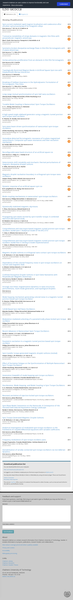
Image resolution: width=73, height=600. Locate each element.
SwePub (13, 482)
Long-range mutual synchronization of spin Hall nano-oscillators (28, 94)
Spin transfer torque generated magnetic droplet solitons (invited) (29, 353)
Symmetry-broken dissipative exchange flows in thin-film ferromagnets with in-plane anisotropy (33, 49)
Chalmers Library (7, 561)
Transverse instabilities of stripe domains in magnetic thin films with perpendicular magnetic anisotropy (30, 37)
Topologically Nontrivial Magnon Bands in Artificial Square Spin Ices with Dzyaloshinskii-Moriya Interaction (32, 71)
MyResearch (49, 472)
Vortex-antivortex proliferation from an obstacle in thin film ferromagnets (33, 60)
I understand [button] (64, 4)
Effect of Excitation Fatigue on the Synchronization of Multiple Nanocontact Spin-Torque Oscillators (33, 364)
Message (5, 504)
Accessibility (6, 550)
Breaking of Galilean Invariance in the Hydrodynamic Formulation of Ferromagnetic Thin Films (30, 83)
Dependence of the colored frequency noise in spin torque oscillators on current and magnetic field (32, 264)
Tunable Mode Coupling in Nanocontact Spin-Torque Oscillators (28, 104)
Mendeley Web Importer (11, 479)
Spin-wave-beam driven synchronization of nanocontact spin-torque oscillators (30, 127)
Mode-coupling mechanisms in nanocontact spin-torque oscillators (29, 196)
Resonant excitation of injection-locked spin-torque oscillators (28, 395)
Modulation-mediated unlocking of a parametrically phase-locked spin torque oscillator (34, 320)
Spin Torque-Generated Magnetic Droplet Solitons (23, 417)
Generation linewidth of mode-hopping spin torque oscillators (28, 375)
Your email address (8, 524)
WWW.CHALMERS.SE (8, 576)
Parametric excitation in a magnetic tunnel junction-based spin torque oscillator (31, 342)
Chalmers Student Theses (10, 565)
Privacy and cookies (8, 548)
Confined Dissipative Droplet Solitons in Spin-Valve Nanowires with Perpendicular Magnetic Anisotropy (29, 276)
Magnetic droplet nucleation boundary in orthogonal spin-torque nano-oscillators (31, 175)
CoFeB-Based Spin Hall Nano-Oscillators (18, 309)
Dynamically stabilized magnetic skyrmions (20, 206)
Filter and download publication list (14, 469)
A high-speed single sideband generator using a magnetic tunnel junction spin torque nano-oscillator (32, 115)
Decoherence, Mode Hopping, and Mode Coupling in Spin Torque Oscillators (33, 385)
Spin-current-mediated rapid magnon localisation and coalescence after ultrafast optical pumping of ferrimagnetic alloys (31, 25)
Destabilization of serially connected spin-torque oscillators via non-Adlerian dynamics (33, 451)
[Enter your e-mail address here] (36, 527)
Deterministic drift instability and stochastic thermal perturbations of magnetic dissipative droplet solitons (31, 163)
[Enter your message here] (36, 513)
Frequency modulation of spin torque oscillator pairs (24, 440)
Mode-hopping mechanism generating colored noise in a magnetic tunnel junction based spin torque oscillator (32, 298)
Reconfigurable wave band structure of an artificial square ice (27, 152)
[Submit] (8, 531)
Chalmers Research (8, 563)
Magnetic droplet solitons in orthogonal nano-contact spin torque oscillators (34, 252)
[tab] (9, 14)
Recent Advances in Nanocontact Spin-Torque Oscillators (25, 331)
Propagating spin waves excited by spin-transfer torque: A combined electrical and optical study (30, 218)
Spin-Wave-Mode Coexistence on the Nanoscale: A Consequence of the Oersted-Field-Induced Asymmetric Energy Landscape (31, 406)
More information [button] (17, 5)
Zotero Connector (9, 478)
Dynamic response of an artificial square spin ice (22, 186)
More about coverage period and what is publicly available (20, 545)
